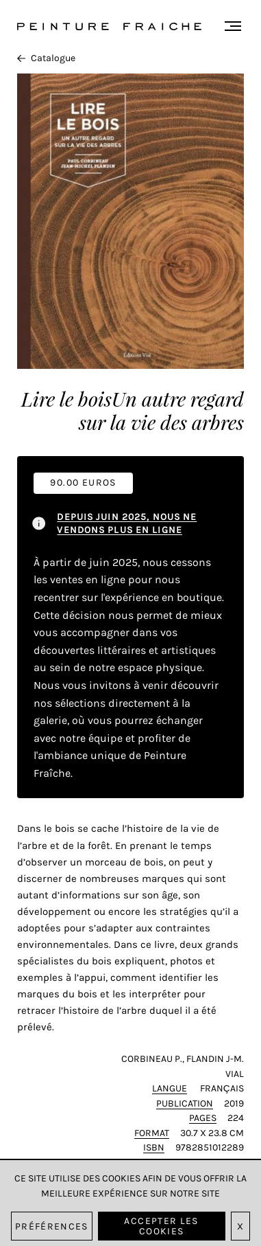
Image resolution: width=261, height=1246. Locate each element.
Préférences (51, 1226)
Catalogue (46, 58)
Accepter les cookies (161, 1226)
